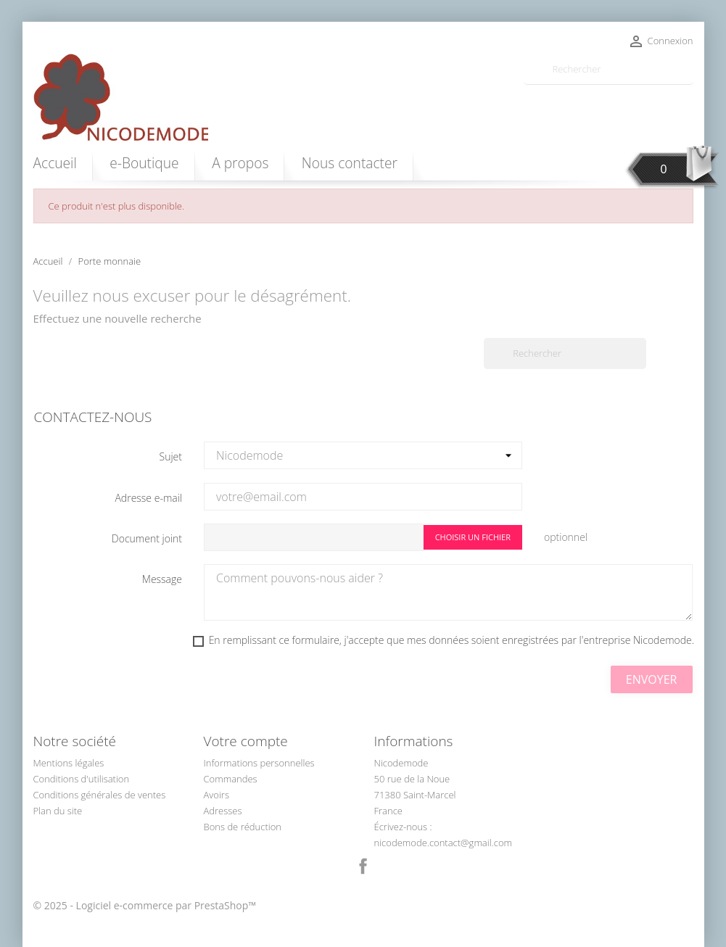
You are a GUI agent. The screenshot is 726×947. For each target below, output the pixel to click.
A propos (240, 163)
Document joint (147, 538)
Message (162, 579)
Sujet (171, 456)
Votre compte (246, 741)
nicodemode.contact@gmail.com (443, 842)
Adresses (223, 810)
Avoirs (216, 794)
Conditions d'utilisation (81, 778)
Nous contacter (349, 163)
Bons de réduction (243, 826)
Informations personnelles (259, 762)
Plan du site (58, 810)
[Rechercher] (608, 69)
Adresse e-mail (148, 498)
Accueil (55, 163)
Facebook (363, 866)
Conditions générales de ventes (99, 794)
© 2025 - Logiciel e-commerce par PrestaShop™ (145, 905)
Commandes (230, 778)
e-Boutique (144, 163)
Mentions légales (68, 762)
